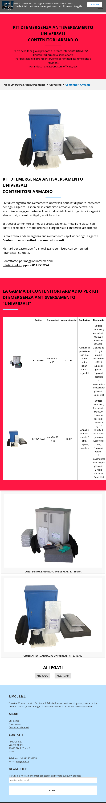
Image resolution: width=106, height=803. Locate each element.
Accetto (95, 4)
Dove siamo (15, 724)
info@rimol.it (12, 265)
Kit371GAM (63, 675)
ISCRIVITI (53, 790)
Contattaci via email (19, 727)
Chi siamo (14, 720)
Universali (55, 84)
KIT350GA (42, 675)
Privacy (7, 9)
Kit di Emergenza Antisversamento (25, 84)
